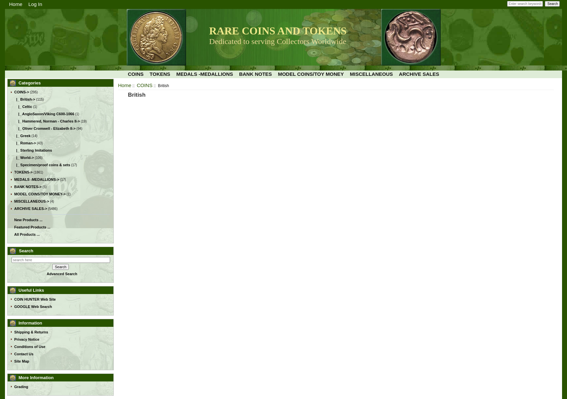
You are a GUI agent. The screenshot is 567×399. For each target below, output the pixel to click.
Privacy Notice (26, 339)
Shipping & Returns (31, 332)
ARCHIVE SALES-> (30, 209)
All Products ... (27, 234)
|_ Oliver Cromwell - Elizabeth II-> (45, 128)
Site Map (21, 361)
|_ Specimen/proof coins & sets (42, 165)
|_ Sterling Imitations (33, 150)
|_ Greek (22, 136)
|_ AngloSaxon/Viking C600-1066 (44, 114)
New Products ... (28, 220)
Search (26, 250)
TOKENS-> (23, 172)
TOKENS (160, 74)
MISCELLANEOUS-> (31, 201)
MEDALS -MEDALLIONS (204, 74)
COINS (145, 85)
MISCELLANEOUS (371, 74)
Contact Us (23, 354)
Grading (21, 387)
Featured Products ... (32, 227)
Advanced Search (62, 274)
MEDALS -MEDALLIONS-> (36, 179)
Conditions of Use (29, 347)
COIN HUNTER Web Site (35, 299)
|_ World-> (24, 158)
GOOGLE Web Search (33, 307)
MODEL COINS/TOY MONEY (311, 74)
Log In (35, 4)
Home (15, 4)
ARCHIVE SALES (419, 74)
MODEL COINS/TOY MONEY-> (40, 194)
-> (21, 92)
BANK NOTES (255, 74)
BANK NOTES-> (28, 187)
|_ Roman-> (25, 143)
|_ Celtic (23, 107)
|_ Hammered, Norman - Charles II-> (47, 121)
